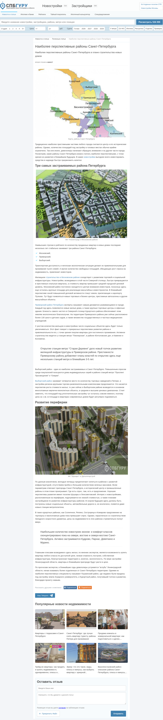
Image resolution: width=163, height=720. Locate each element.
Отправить (118, 714)
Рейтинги (42, 14)
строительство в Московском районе (63, 277)
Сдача (69, 29)
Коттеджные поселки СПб (151, 4)
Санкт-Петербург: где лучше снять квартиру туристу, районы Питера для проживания (81, 624)
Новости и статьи (9, 14)
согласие (62, 708)
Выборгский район (43, 381)
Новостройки (52, 6)
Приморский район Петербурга (49, 305)
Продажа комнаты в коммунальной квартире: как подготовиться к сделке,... (113, 624)
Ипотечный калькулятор (80, 14)
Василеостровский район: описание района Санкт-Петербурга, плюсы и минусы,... (113, 658)
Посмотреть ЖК (149, 22)
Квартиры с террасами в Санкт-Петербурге (50, 623)
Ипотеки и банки (27, 14)
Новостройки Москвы (149, 8)
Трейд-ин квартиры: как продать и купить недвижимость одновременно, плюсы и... (50, 658)
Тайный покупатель (58, 14)
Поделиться (71, 587)
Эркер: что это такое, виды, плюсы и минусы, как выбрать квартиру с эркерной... (81, 658)
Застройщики (82, 6)
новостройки (89, 157)
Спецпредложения (102, 14)
